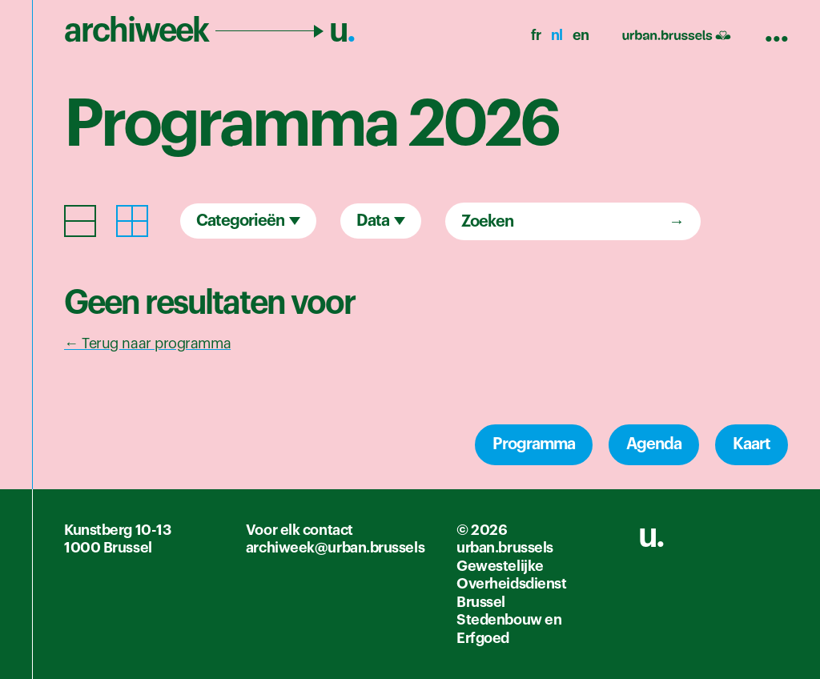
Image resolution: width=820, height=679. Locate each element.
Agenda (653, 444)
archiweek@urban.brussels (335, 547)
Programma (533, 444)
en (581, 35)
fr (536, 35)
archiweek (209, 30)
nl (557, 35)
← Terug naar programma (147, 343)
